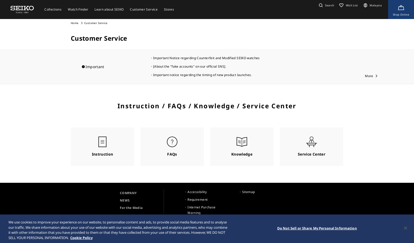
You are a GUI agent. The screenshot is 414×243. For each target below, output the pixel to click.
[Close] (405, 229)
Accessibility (197, 192)
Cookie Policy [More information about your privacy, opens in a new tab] (81, 238)
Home (74, 23)
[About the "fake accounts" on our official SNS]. (189, 66)
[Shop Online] (401, 9)
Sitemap (248, 192)
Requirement (197, 199)
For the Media (131, 207)
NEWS (125, 200)
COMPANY (128, 193)
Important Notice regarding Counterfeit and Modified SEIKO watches (206, 58)
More (369, 76)
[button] (326, 5)
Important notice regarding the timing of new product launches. (202, 75)
